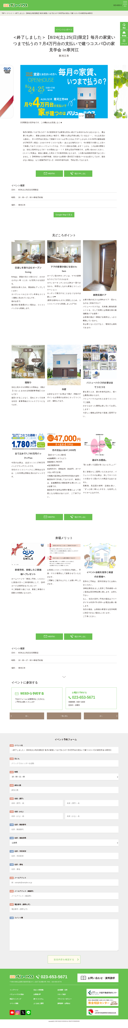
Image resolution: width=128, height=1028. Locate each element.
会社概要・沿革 (62, 994)
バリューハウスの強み (17, 999)
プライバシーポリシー (64, 1003)
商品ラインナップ (15, 1003)
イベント (124, 41)
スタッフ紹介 (61, 999)
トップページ (14, 994)
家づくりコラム (38, 1003)
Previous (87, 116)
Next (92, 116)
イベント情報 (14, 1008)
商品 (124, 26)
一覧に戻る (64, 720)
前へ (26, 720)
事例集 (124, 34)
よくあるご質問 (38, 1008)
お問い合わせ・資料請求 (101, 982)
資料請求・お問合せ (63, 1008)
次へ (101, 720)
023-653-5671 (56, 981)
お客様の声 (37, 999)
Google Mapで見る (64, 217)
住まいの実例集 (38, 994)
